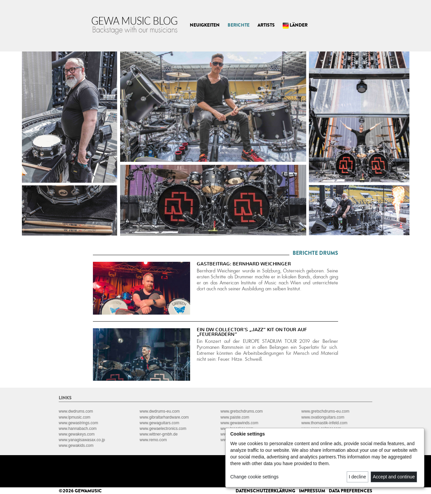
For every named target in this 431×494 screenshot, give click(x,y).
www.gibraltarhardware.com (164, 417)
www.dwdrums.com (76, 411)
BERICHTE (239, 25)
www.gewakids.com (76, 445)
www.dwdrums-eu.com (160, 411)
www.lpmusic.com (74, 417)
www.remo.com (153, 440)
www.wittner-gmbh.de (159, 434)
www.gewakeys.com (77, 434)
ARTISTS (266, 25)
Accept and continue (394, 476)
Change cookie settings (254, 476)
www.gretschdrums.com (242, 411)
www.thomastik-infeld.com (324, 423)
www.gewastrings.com (78, 423)
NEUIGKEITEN (205, 25)
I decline (357, 476)
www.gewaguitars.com (159, 423)
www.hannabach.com (78, 428)
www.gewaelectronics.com (163, 428)
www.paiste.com (235, 417)
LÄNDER (295, 25)
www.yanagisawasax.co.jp (82, 440)
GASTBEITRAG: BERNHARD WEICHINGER (244, 264)
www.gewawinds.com (239, 423)
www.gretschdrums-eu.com (325, 411)
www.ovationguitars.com (322, 417)
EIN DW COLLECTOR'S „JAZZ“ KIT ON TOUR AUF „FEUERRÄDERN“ (252, 332)
